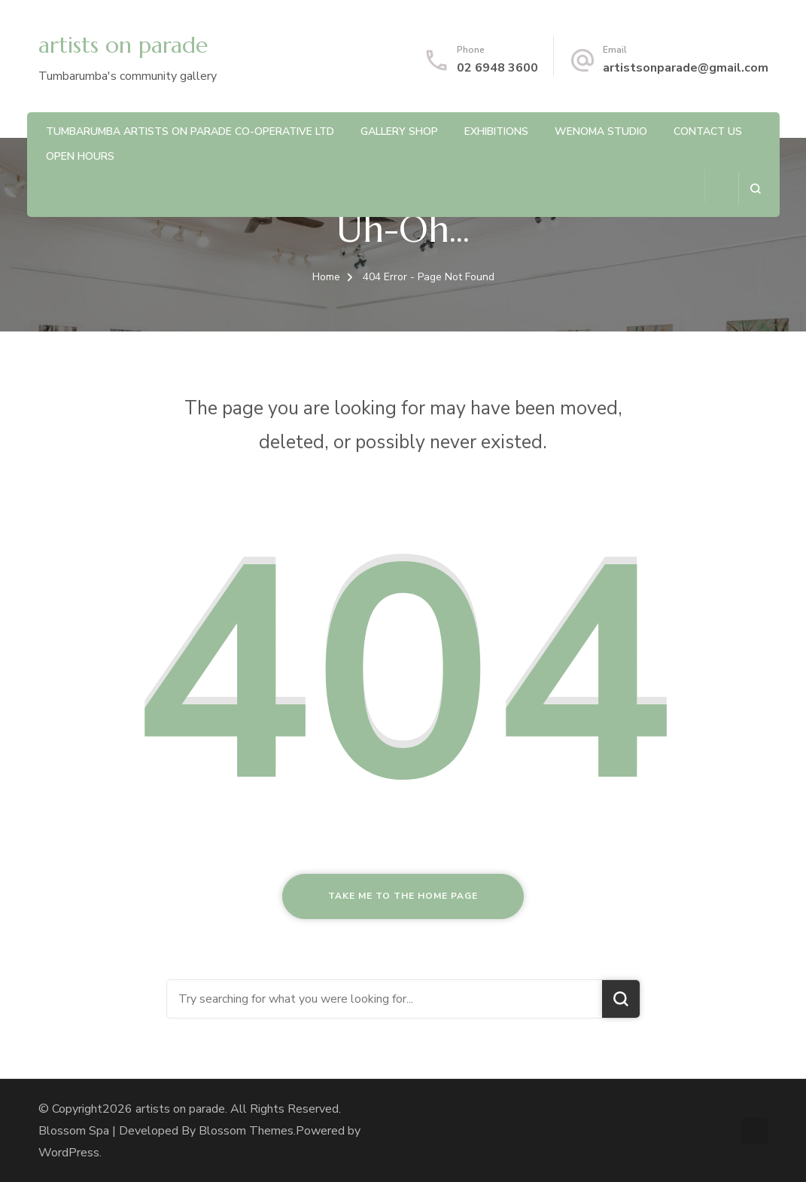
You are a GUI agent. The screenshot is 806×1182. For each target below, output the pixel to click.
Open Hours (80, 156)
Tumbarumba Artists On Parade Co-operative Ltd (190, 131)
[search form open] (755, 189)
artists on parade (123, 45)
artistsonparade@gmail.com (685, 68)
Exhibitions (496, 131)
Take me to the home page (403, 896)
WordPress (68, 1152)
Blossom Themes (246, 1130)
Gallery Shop (399, 131)
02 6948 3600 (497, 68)
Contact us (708, 131)
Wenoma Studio (601, 131)
